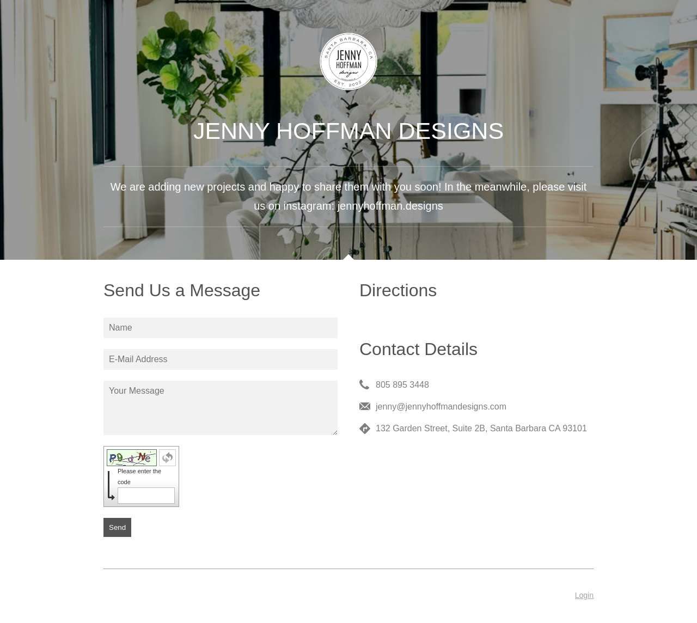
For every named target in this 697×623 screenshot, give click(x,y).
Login (584, 595)
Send (117, 527)
